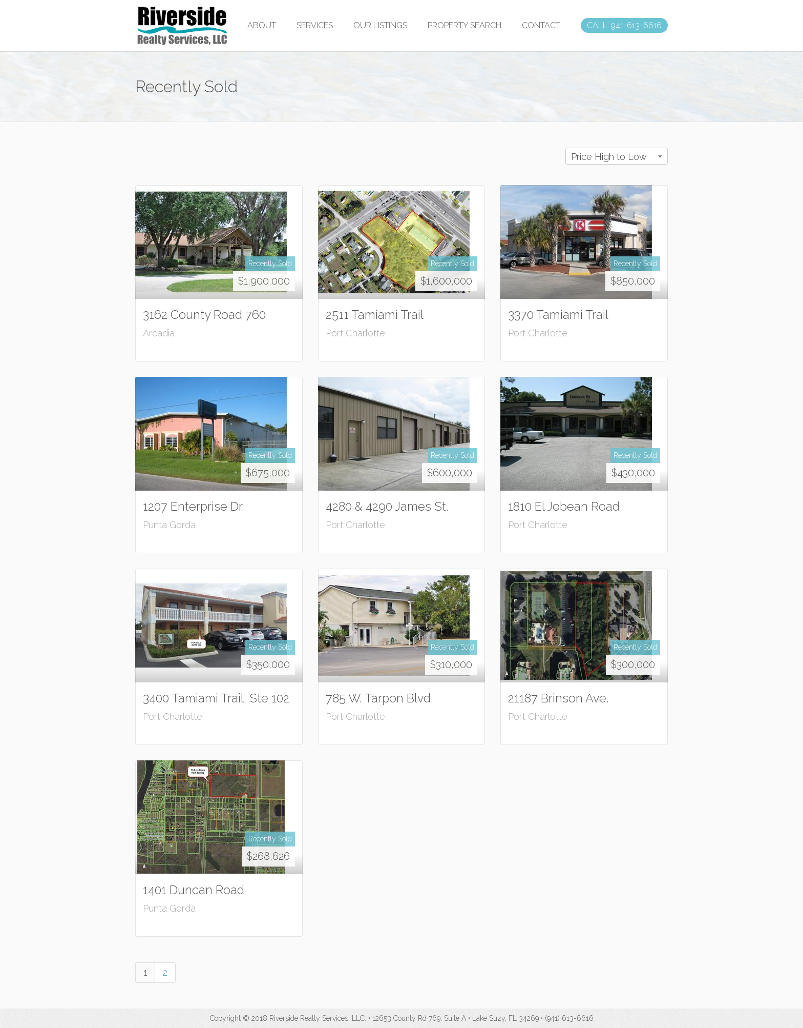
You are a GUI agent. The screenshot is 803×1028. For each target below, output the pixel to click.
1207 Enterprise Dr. (193, 506)
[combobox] (616, 156)
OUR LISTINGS (380, 25)
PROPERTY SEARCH (464, 25)
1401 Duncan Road (193, 890)
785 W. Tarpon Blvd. (379, 698)
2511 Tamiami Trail (375, 314)
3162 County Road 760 (204, 314)
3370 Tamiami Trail (558, 314)
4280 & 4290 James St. (387, 506)
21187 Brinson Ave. (558, 698)
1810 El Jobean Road (564, 506)
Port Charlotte (355, 333)
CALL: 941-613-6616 (624, 25)
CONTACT (541, 25)
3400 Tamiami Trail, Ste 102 (216, 698)
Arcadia (159, 333)
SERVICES (315, 25)
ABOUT (261, 25)
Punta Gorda (169, 524)
